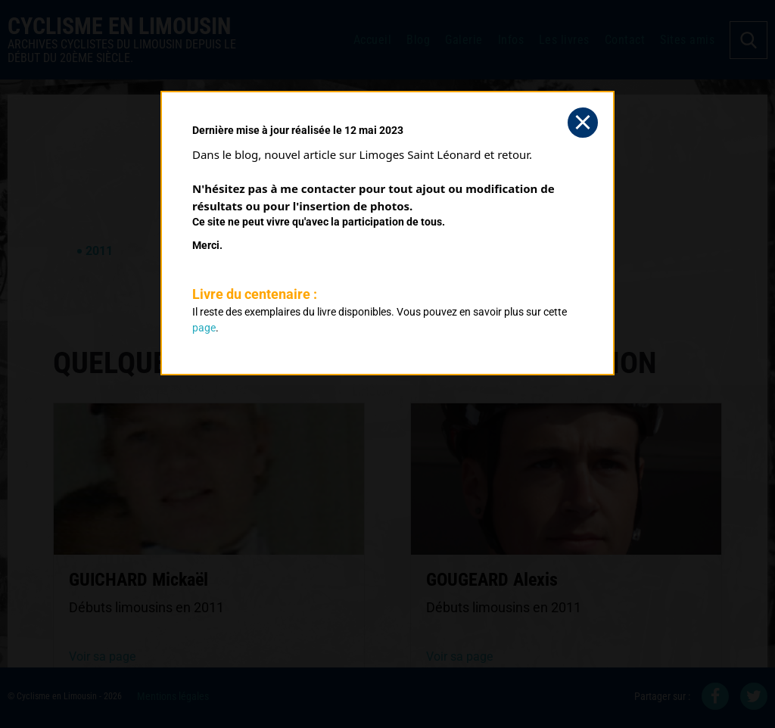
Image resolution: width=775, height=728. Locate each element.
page (204, 328)
